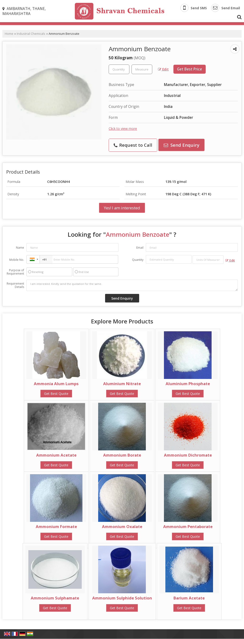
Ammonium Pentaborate (188, 526)
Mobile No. (16, 260)
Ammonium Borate (122, 455)
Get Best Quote (56, 393)
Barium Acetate (189, 598)
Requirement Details (15, 285)
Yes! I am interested (122, 208)
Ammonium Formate (56, 526)
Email (139, 248)
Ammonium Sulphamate (55, 598)
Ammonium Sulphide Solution (122, 598)
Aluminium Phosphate (188, 383)
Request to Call (133, 145)
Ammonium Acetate (56, 455)
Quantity (137, 260)
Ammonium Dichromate (188, 455)
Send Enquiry (181, 145)
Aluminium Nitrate (122, 383)
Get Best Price (189, 69)
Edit (163, 69)
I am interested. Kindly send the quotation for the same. (132, 285)
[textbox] (142, 69)
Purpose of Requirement (15, 272)
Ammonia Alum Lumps (56, 383)
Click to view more (123, 128)
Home (9, 34)
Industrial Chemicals (31, 34)
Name (20, 248)
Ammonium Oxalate (122, 526)
